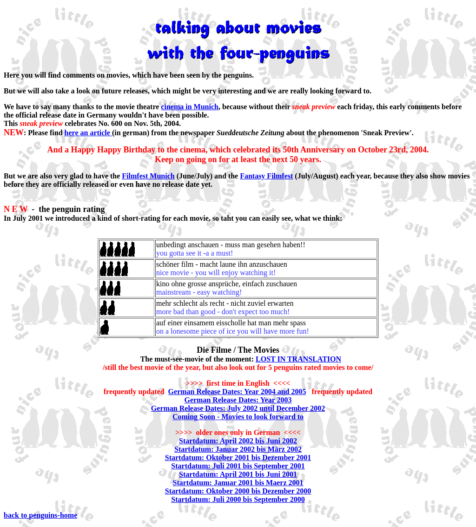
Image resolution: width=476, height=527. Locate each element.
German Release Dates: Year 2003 (237, 400)
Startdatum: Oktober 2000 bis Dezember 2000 (238, 491)
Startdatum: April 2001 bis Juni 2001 (238, 474)
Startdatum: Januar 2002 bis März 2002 (238, 449)
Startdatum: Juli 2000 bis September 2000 (237, 499)
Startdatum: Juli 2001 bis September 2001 (237, 466)
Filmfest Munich (148, 176)
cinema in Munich (189, 107)
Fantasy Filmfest (266, 176)
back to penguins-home (40, 515)
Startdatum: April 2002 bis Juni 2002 (238, 441)
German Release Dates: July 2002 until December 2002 (238, 408)
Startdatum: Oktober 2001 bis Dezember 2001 (238, 457)
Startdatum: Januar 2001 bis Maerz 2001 (237, 483)
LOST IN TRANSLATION (298, 359)
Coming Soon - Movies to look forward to (238, 417)
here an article (88, 133)
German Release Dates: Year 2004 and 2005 (237, 391)
